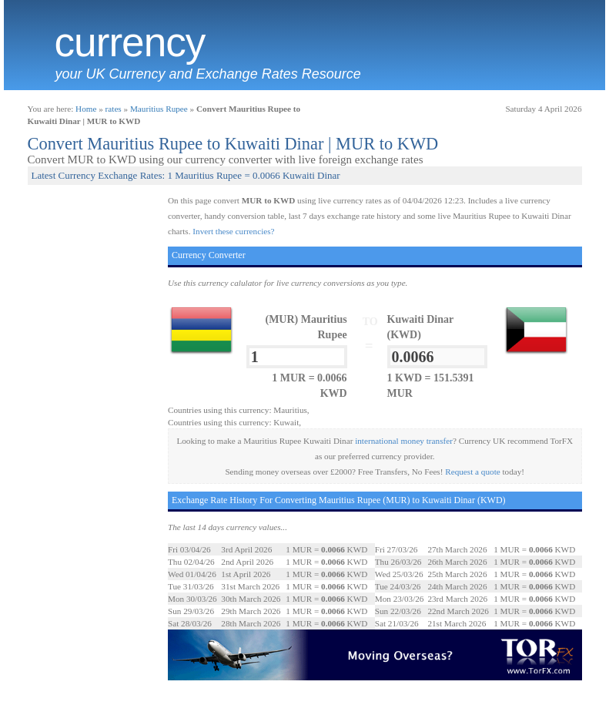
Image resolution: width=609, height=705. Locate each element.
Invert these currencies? (233, 231)
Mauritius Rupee (159, 108)
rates (113, 108)
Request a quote (472, 471)
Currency (130, 42)
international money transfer (404, 440)
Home (85, 108)
